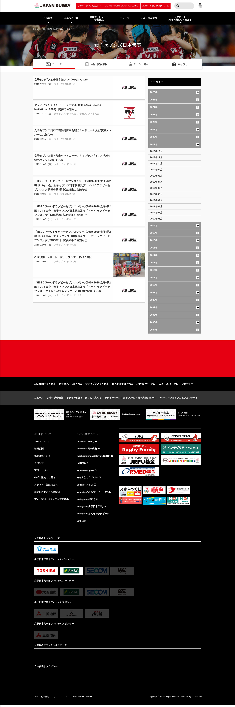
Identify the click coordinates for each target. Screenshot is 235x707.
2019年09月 (156, 169)
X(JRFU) (81, 464)
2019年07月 (156, 182)
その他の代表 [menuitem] (71, 18)
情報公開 (39, 450)
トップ (36, 29)
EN (200, 7)
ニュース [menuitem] (124, 18)
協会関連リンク (42, 457)
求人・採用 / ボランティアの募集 (51, 501)
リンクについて (61, 699)
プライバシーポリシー (83, 699)
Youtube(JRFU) (85, 486)
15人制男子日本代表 (45, 385)
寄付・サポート (42, 472)
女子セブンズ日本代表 (53, 29)
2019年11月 (156, 157)
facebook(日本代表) (87, 450)
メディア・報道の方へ (46, 486)
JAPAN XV (142, 385)
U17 (176, 385)
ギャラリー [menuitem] (184, 64)
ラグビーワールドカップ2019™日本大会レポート (130, 399)
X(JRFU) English (86, 472)
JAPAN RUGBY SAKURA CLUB (120, 5)
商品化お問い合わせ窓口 (47, 494)
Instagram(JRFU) (86, 501)
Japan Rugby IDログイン (154, 5)
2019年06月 (156, 188)
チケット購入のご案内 (88, 5)
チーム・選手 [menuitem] (141, 64)
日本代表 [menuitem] (48, 18)
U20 (161, 385)
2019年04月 (156, 200)
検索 (177, 5)
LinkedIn (81, 523)
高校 (168, 385)
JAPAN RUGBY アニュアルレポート (178, 399)
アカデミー (187, 385)
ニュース (39, 399)
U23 (153, 385)
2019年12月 (156, 151)
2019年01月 (156, 218)
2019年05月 (156, 194)
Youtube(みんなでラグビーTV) (93, 494)
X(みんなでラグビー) (87, 479)
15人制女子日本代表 (122, 385)
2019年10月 (156, 163)
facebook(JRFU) (85, 443)
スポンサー (40, 464)
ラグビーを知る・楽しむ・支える (83, 399)
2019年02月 (156, 212)
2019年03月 (156, 206)
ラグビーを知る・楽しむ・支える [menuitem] (180, 18)
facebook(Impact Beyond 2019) (94, 457)
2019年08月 (156, 175)
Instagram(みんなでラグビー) (92, 516)
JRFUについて (42, 443)
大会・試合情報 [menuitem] (149, 18)
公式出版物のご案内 (44, 479)
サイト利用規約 (42, 699)
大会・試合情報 (55, 399)
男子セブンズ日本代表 (70, 385)
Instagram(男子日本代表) (90, 508)
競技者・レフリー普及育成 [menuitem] (99, 18)
